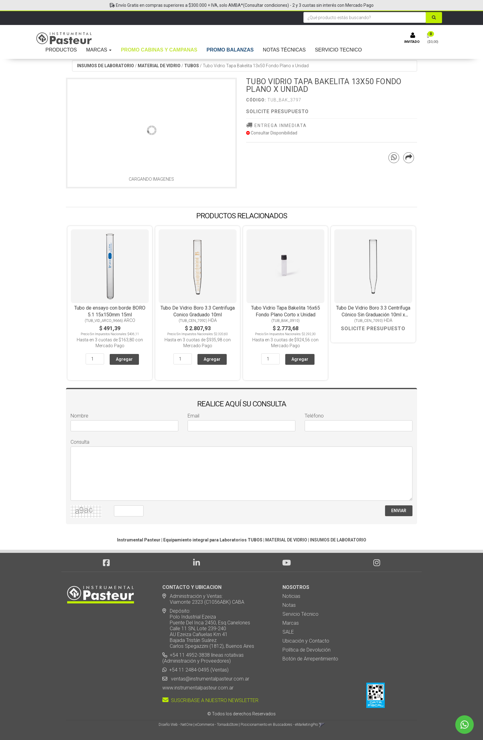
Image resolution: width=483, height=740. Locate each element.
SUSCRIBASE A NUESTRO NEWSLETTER (210, 700)
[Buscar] (434, 17)
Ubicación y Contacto (305, 641)
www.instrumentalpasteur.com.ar (197, 688)
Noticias (291, 596)
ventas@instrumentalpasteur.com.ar (208, 679)
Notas (289, 605)
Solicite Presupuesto (277, 111)
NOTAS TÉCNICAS (284, 49)
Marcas (290, 623)
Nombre (79, 416)
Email (193, 416)
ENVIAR (398, 510)
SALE (288, 632)
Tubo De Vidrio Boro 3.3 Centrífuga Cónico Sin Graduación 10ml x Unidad (373, 314)
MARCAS (99, 49)
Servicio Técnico (300, 614)
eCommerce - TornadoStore (216, 724)
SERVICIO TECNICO (338, 49)
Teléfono (314, 416)
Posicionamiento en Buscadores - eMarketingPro (279, 724)
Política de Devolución (306, 650)
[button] (322, 724)
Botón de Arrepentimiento (310, 659)
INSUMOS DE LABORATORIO (105, 65)
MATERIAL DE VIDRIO (159, 65)
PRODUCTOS (61, 49)
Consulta (80, 442)
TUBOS (191, 65)
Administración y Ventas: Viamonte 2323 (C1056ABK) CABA (203, 599)
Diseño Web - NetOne (176, 724)
